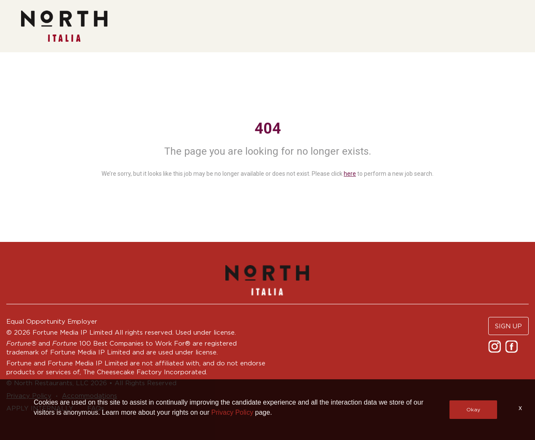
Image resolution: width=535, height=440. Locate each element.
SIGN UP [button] (508, 326)
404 (267, 128)
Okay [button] (473, 409)
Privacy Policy (232, 412)
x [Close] (520, 407)
